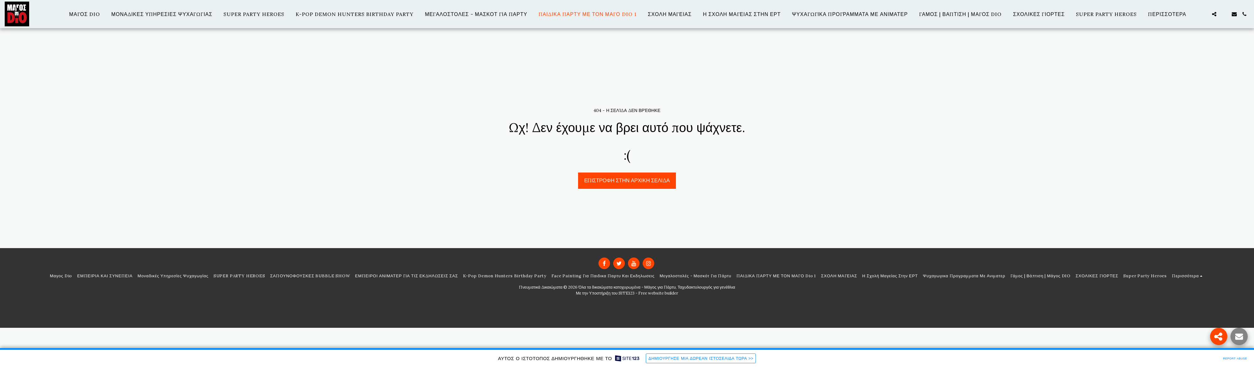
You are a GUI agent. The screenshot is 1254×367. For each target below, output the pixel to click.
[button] (1204, 14)
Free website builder (658, 293)
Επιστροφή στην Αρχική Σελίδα (627, 180)
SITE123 (627, 293)
